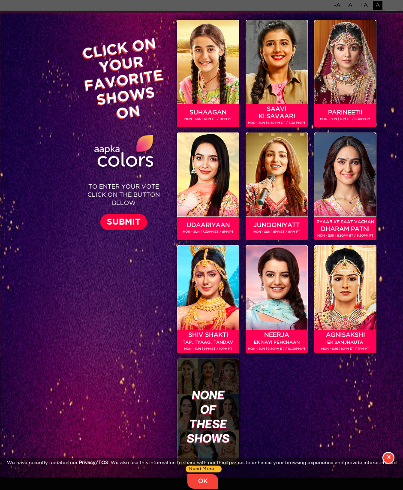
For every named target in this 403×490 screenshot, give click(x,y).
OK (203, 481)
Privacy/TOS (93, 463)
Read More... (203, 469)
